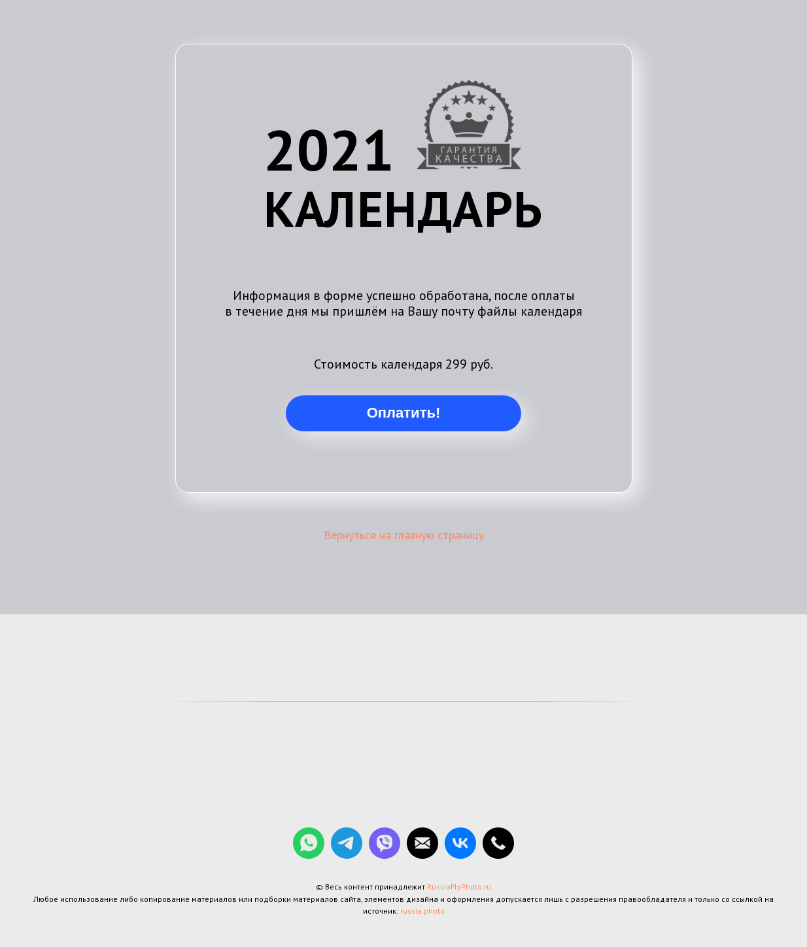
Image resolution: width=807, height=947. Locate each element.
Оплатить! (404, 413)
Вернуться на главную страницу (404, 534)
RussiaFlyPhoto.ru (459, 886)
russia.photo (422, 911)
